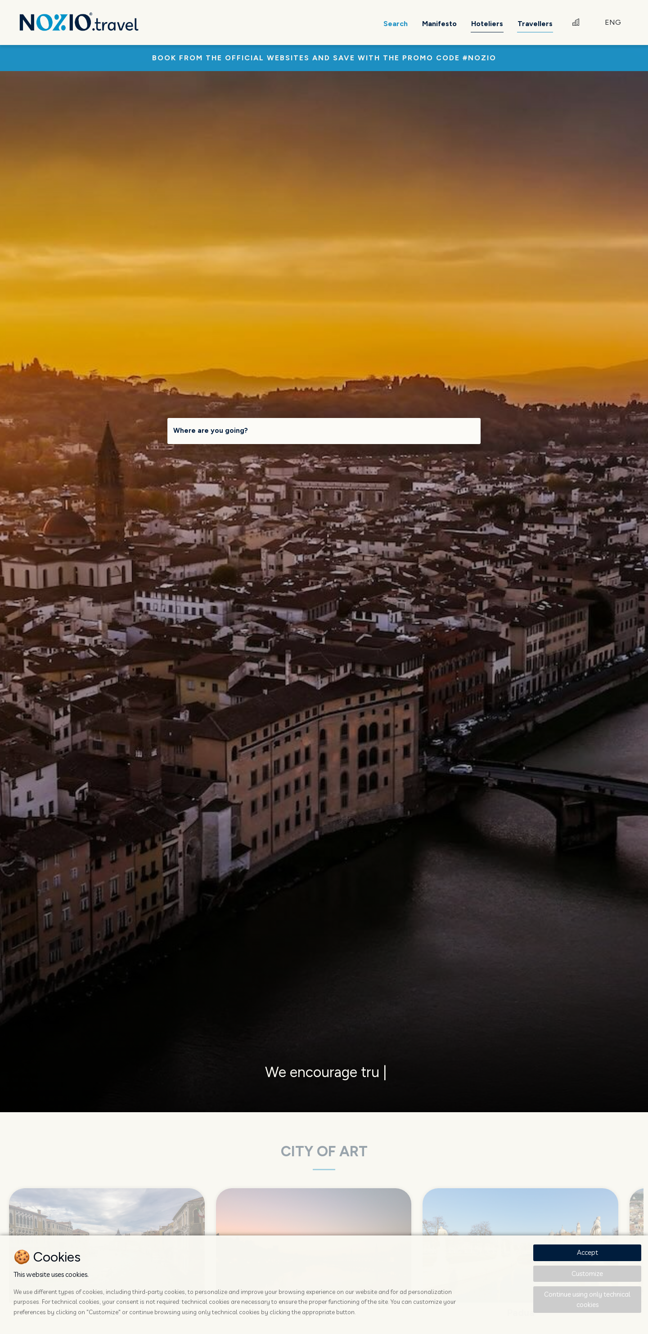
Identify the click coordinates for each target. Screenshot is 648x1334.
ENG (613, 22)
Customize (587, 1273)
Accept (587, 1252)
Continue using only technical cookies (587, 1299)
